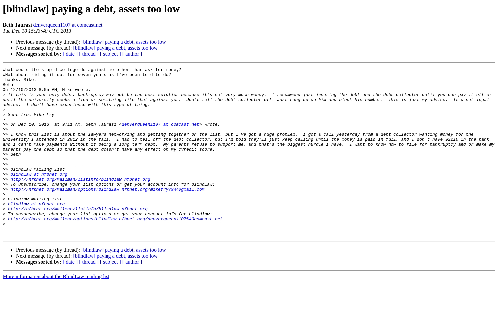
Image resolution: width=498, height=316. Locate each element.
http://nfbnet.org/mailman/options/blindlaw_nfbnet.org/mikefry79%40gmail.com (107, 214)
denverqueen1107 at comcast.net (68, 25)
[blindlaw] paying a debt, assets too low (123, 42)
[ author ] (132, 54)
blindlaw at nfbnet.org (38, 196)
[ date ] (70, 54)
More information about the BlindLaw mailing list (56, 310)
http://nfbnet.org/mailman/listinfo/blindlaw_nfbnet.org (80, 202)
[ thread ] (89, 54)
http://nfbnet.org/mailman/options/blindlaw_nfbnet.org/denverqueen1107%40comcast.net (115, 250)
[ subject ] (110, 54)
